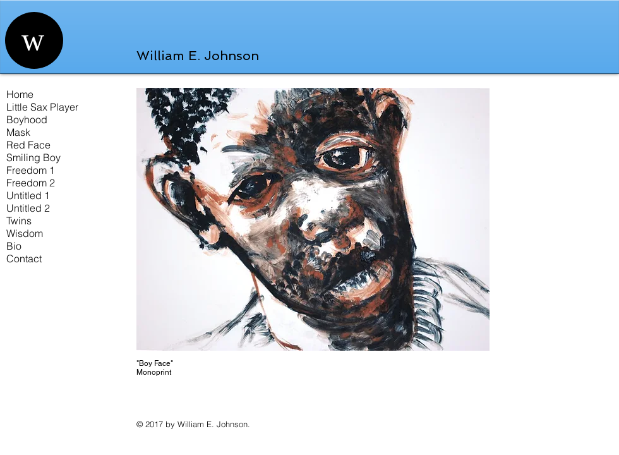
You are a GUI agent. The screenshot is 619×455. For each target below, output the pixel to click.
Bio (13, 246)
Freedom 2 (30, 182)
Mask (18, 132)
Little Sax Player (42, 106)
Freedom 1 (30, 170)
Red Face (28, 144)
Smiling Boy (33, 157)
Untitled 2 (28, 208)
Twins (19, 220)
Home (19, 94)
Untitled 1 (28, 195)
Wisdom (24, 233)
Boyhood (26, 119)
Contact (24, 258)
